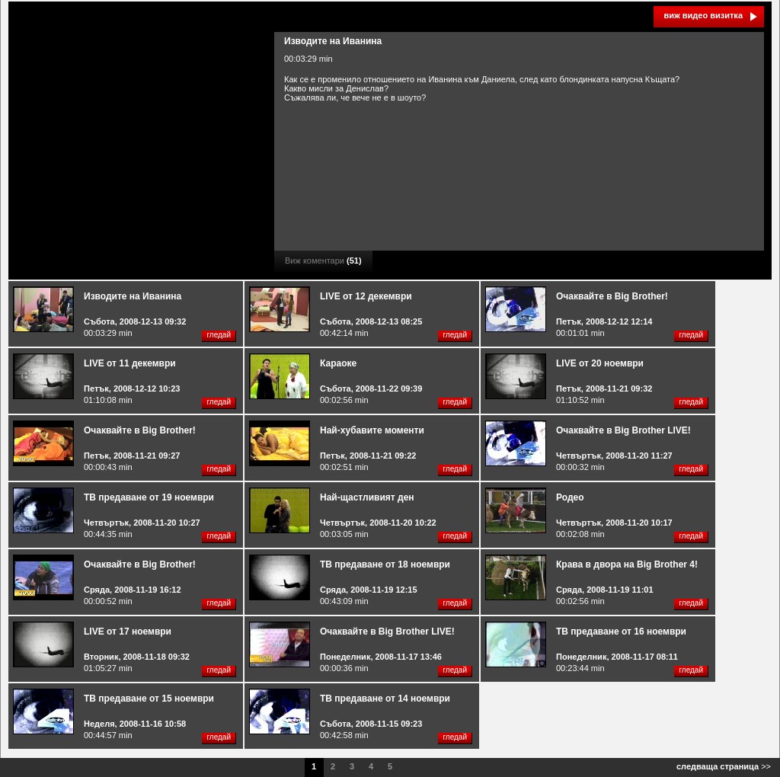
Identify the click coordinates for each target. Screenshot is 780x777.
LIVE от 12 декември (366, 296)
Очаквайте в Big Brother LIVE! (623, 430)
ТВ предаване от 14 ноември (385, 698)
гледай (218, 335)
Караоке (338, 363)
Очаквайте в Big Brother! (612, 296)
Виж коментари (323, 260)
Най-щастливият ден (367, 497)
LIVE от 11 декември (130, 363)
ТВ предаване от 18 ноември (385, 564)
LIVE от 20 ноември (600, 363)
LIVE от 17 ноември (127, 631)
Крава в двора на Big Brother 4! (627, 564)
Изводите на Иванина (132, 296)
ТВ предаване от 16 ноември (621, 631)
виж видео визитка (703, 15)
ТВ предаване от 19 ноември (149, 497)
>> (723, 766)
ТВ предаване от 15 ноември (149, 698)
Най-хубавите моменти (372, 430)
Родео (570, 497)
